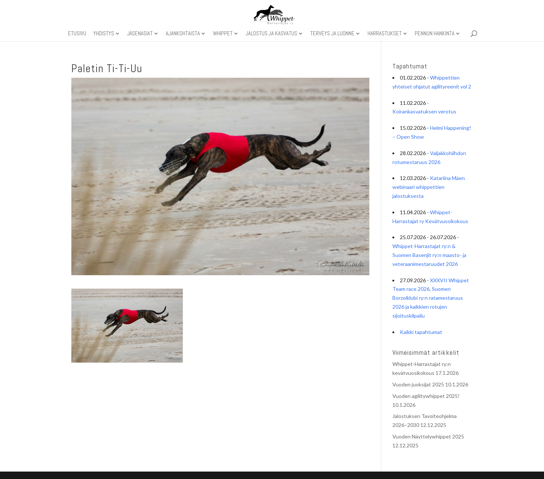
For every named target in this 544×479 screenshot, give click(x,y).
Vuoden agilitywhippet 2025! (426, 396)
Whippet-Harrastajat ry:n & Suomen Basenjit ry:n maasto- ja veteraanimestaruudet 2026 (429, 255)
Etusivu (77, 34)
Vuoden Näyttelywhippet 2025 (428, 436)
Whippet (223, 34)
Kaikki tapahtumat (421, 332)
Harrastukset (384, 34)
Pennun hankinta (434, 34)
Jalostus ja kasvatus (271, 34)
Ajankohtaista (183, 34)
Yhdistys (103, 34)
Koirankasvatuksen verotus (424, 111)
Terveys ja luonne (332, 34)
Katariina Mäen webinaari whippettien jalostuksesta (428, 187)
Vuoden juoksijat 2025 (418, 384)
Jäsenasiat (140, 34)
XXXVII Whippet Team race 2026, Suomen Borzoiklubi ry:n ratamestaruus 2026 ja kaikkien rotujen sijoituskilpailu (430, 298)
